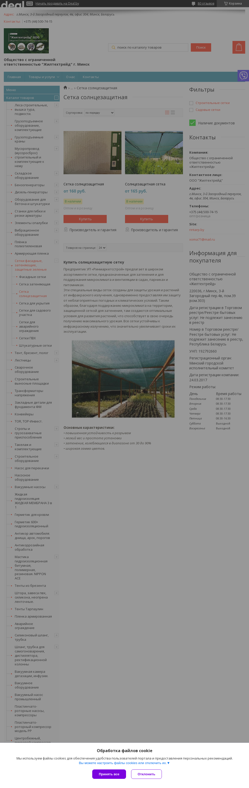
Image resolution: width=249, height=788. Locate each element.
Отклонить (146, 774)
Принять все (109, 774)
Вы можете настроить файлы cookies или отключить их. (123, 763)
